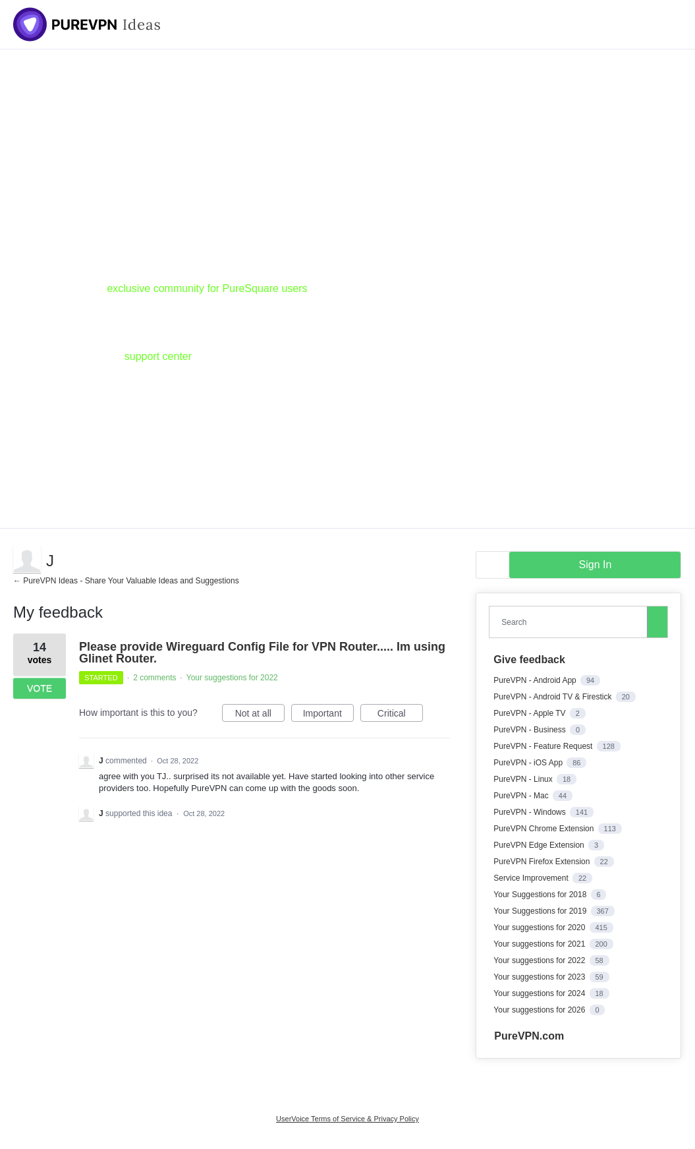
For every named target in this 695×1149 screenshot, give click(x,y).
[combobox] (570, 622)
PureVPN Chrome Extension (544, 828)
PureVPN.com (529, 1036)
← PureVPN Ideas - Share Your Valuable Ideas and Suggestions (126, 580)
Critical (400, 715)
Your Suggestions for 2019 (540, 911)
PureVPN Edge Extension (539, 845)
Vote (39, 688)
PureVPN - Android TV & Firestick (553, 696)
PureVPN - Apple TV (530, 713)
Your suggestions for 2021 (540, 944)
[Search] (657, 621)
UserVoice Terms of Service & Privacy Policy (347, 1119)
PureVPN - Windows (530, 812)
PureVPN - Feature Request (543, 746)
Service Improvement (531, 878)
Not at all (260, 715)
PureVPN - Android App (535, 680)
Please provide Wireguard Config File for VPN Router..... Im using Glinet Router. (262, 652)
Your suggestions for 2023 (540, 977)
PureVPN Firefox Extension (542, 861)
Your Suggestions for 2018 (540, 894)
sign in (595, 564)
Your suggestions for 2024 (540, 993)
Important (328, 715)
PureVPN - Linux (524, 779)
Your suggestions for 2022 (232, 677)
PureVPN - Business (530, 729)
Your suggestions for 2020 (540, 927)
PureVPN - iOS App (529, 762)
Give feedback (529, 659)
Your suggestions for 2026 (540, 1010)
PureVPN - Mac (522, 795)
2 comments (154, 677)
